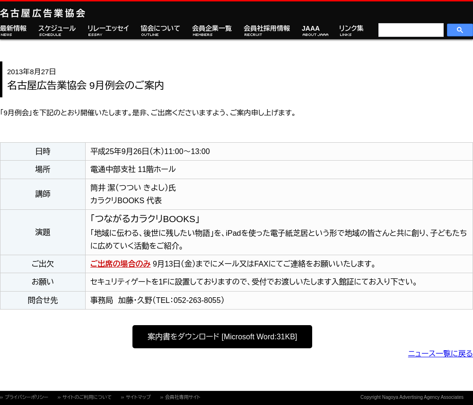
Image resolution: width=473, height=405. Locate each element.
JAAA (311, 28)
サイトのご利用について (87, 397)
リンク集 (351, 28)
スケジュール (57, 28)
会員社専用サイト (183, 397)
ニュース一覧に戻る (440, 354)
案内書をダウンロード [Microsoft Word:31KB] (223, 337)
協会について (160, 28)
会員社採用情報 (267, 28)
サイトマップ (138, 397)
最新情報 (13, 28)
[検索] (410, 30)
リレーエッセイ (108, 28)
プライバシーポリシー (26, 397)
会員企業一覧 (212, 28)
